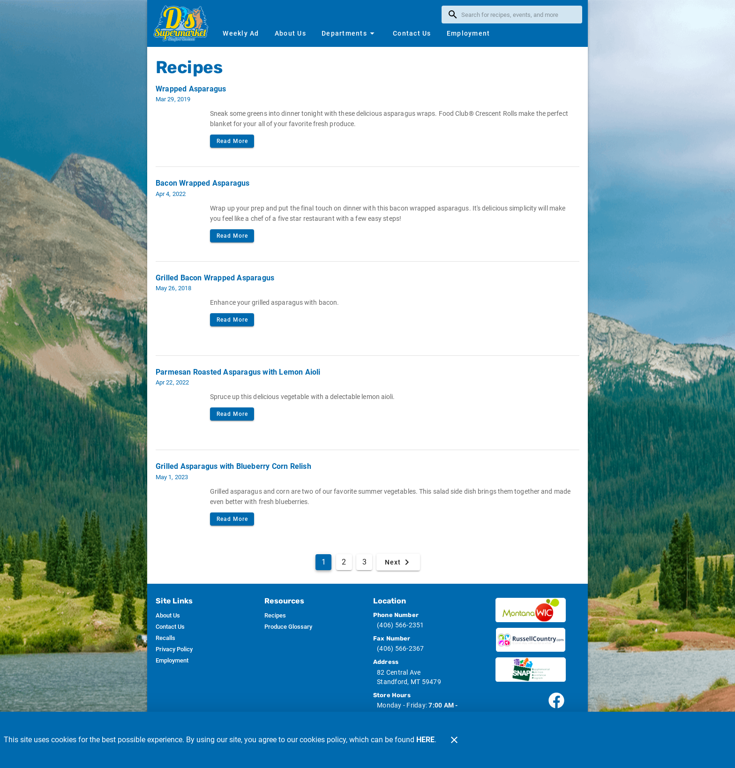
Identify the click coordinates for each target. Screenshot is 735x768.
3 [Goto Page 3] (364, 561)
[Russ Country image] (530, 640)
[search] (518, 14)
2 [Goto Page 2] (344, 561)
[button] (349, 33)
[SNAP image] (530, 669)
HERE (425, 739)
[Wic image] (530, 610)
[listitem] (168, 615)
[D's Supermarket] (184, 23)
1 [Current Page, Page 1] (324, 561)
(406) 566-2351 (400, 625)
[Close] (454, 739)
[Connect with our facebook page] (556, 700)
